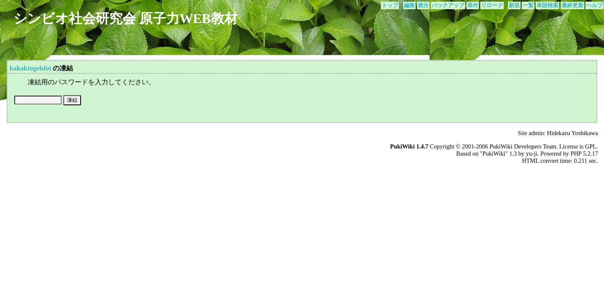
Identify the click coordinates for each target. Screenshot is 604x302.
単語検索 (547, 5)
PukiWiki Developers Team (522, 146)
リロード (492, 5)
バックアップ (448, 5)
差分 (423, 5)
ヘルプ (594, 5)
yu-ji (531, 153)
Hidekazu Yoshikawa (572, 133)
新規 (514, 5)
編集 (409, 5)
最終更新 (572, 5)
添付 (472, 5)
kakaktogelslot (31, 68)
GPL (590, 146)
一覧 (528, 5)
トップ (390, 5)
